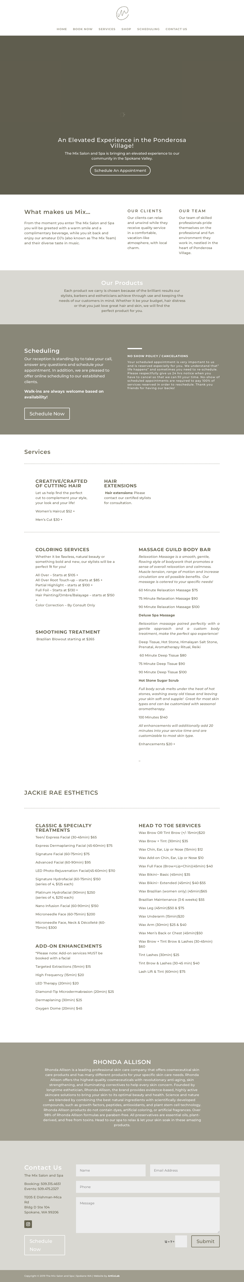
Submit (205, 1241)
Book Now (83, 29)
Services (107, 29)
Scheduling (148, 29)
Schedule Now (47, 414)
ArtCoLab (114, 1275)
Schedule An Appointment (120, 170)
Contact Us (176, 29)
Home (62, 29)
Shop (126, 29)
